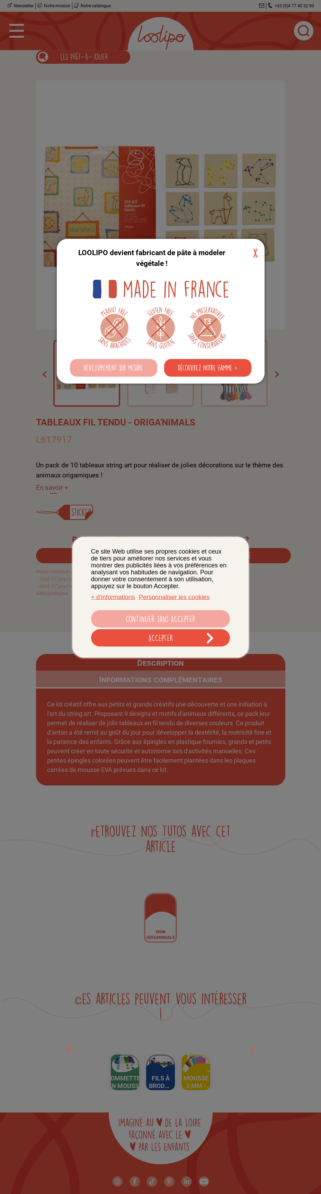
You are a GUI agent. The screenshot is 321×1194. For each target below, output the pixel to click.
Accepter (161, 637)
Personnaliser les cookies (174, 596)
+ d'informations (113, 596)
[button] (113, 368)
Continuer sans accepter (160, 618)
